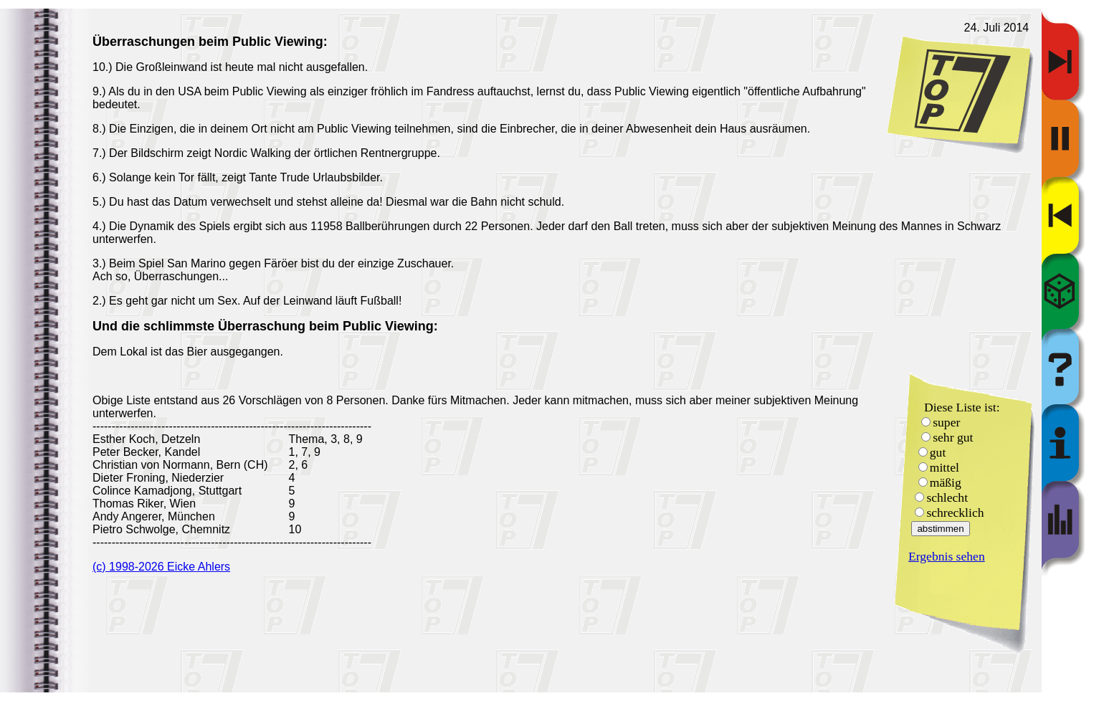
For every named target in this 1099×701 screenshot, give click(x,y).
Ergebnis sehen (946, 556)
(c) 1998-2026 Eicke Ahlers (161, 567)
